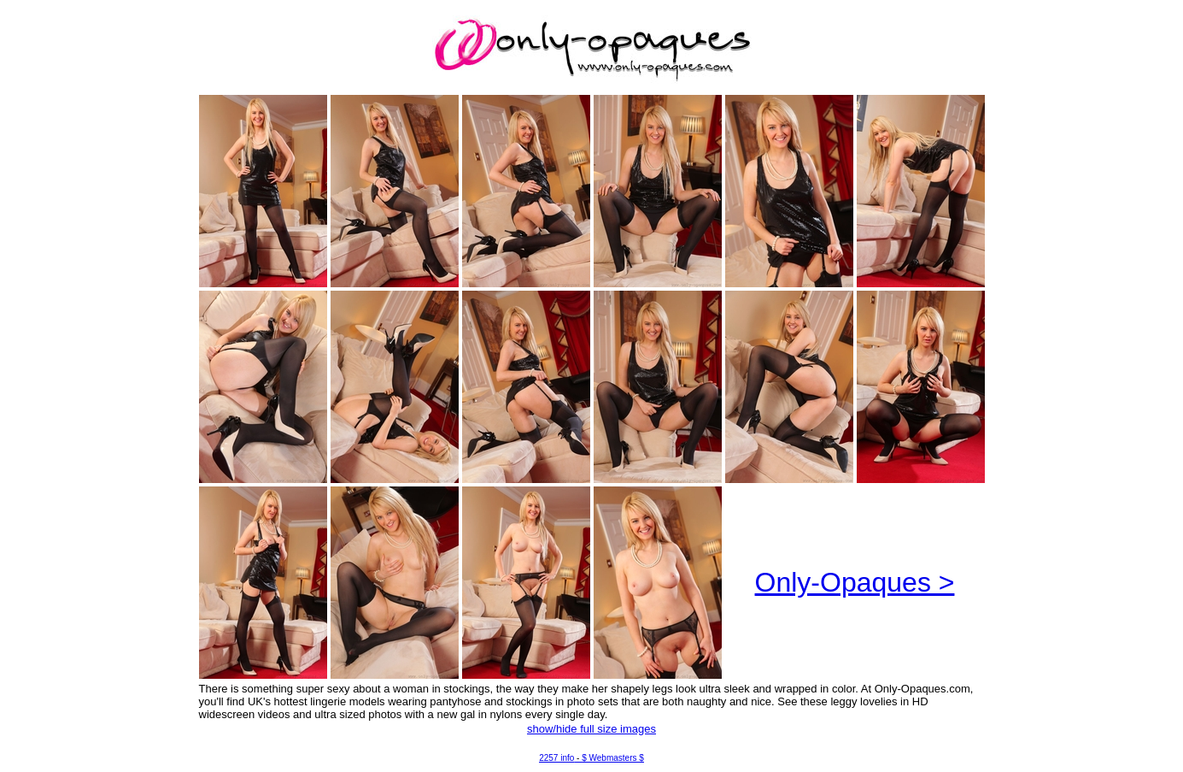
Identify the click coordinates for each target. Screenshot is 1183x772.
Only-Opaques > (855, 582)
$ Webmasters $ (613, 758)
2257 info (556, 758)
